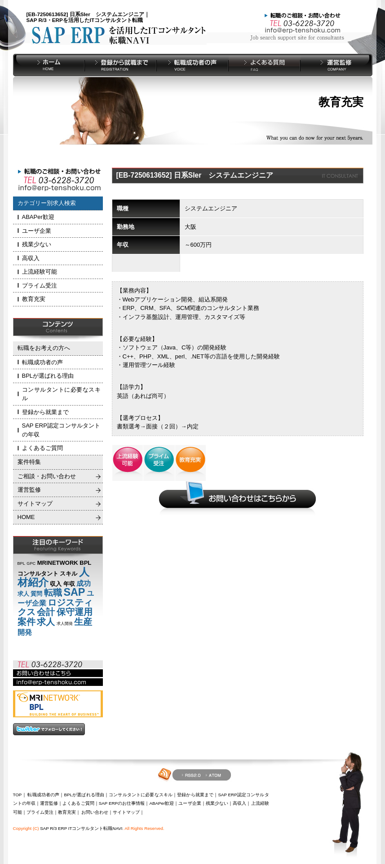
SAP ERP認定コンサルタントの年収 (61, 430)
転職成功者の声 (193, 65)
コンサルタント (38, 573)
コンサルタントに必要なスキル (61, 394)
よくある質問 (265, 65)
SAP (74, 592)
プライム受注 (39, 285)
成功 (83, 583)
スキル (68, 573)
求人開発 (65, 623)
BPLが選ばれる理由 (48, 375)
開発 (25, 632)
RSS (191, 774)
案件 (26, 622)
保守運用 (75, 612)
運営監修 (336, 65)
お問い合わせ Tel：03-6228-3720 (301, 22)
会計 (46, 612)
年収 (69, 583)
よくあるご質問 (42, 448)
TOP (17, 794)
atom (214, 774)
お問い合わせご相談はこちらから (237, 498)
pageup (318, 803)
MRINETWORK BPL (64, 562)
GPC (31, 563)
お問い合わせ (94, 812)
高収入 (31, 258)
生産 (83, 622)
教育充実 (33, 299)
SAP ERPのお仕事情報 (122, 803)
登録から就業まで (121, 65)
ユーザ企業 (36, 230)
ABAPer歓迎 (38, 217)
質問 (36, 593)
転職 (53, 593)
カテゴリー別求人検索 (47, 203)
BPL (21, 563)
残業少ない (36, 244)
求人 (23, 593)
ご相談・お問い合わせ (47, 476)
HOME (49, 65)
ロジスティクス (55, 607)
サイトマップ (35, 503)
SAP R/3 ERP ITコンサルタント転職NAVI (81, 828)
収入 (56, 583)
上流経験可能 (39, 271)
